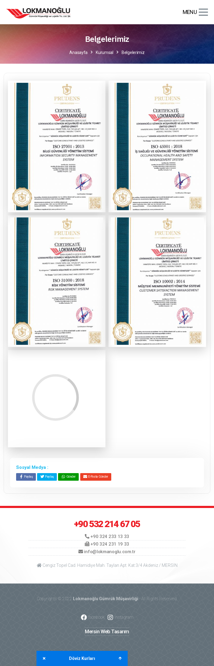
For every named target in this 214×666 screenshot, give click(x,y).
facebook (93, 617)
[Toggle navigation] (203, 12)
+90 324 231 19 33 (107, 544)
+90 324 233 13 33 (107, 536)
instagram (120, 617)
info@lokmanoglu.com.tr (107, 551)
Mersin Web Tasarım (107, 631)
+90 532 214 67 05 (107, 524)
